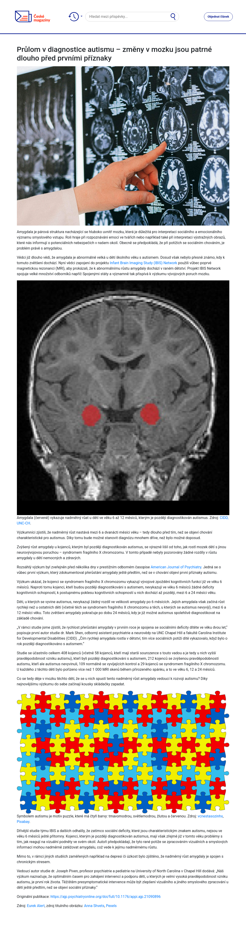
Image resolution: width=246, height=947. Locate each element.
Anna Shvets (94, 906)
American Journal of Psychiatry (176, 567)
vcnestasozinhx (210, 816)
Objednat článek (218, 16)
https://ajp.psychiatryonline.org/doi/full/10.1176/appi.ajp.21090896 (105, 896)
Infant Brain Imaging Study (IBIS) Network (143, 263)
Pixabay (23, 821)
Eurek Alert (36, 906)
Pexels (111, 906)
